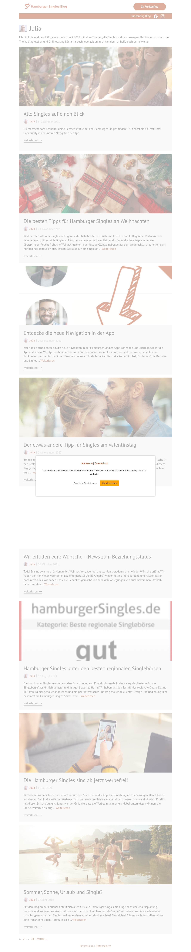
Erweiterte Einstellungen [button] (85, 483)
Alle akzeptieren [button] (109, 483)
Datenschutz (101, 463)
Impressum (87, 463)
